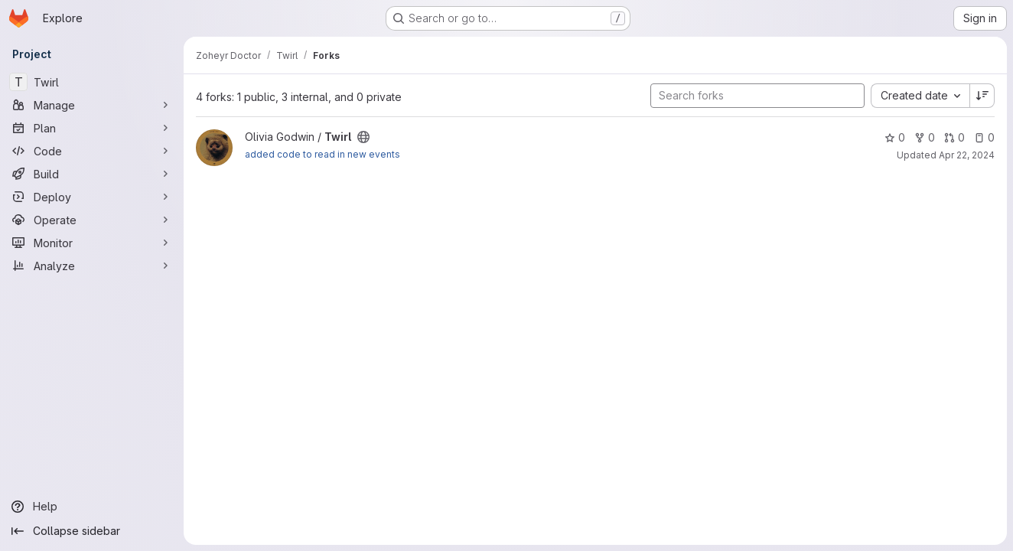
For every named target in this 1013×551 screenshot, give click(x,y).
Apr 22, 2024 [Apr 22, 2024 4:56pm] (967, 155)
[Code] (92, 150)
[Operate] (92, 219)
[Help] (92, 506)
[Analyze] (92, 265)
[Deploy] (92, 196)
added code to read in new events (322, 154)
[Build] (92, 173)
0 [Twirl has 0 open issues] (984, 137)
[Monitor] (92, 242)
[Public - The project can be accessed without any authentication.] (363, 137)
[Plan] (92, 128)
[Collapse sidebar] (92, 531)
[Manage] (92, 105)
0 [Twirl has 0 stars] (894, 137)
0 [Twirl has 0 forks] (924, 137)
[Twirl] (92, 82)
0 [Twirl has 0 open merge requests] (954, 137)
